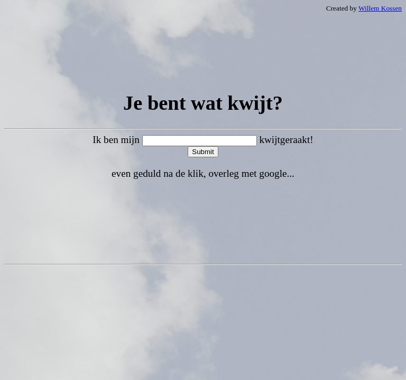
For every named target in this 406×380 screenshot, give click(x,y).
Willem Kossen (380, 8)
